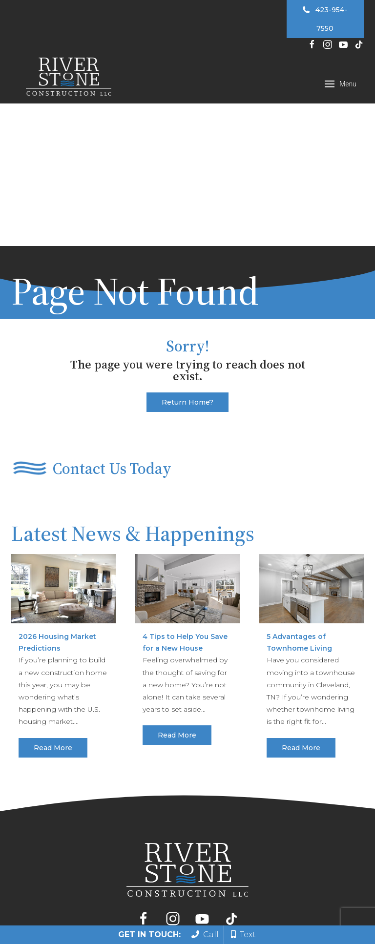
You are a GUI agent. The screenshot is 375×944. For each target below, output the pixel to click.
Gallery (259, 784)
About (295, 784)
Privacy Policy (295, 901)
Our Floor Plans (205, 784)
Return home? (187, 245)
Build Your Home (132, 784)
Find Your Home (57, 784)
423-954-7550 (325, 19)
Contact (333, 784)
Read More (53, 590)
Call (205, 934)
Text (243, 934)
